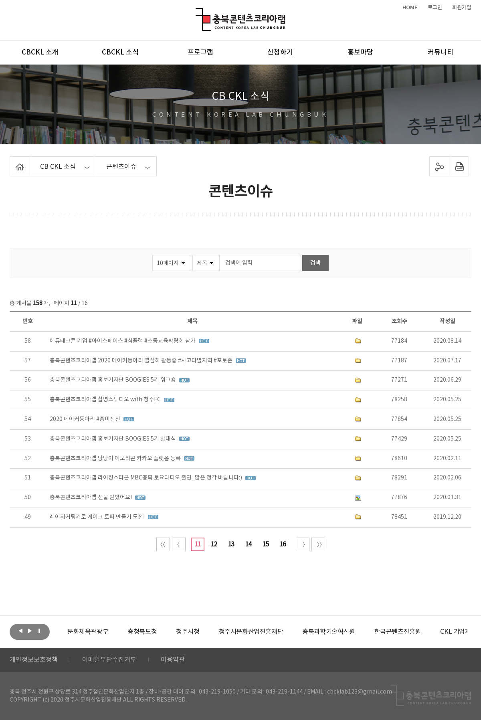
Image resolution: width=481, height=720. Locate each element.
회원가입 (461, 7)
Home (12, 161)
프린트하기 (459, 166)
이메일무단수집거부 (109, 659)
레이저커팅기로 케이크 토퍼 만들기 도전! (98, 517)
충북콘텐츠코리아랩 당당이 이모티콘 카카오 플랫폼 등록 (116, 458)
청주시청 (187, 631)
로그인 (435, 7)
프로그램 (200, 53)
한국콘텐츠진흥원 (397, 631)
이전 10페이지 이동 (179, 544)
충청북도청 (142, 631)
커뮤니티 (440, 53)
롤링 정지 (39, 631)
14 (248, 544)
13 (231, 544)
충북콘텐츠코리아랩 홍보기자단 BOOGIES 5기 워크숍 (113, 380)
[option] (88, 632)
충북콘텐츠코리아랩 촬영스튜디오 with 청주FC (106, 399)
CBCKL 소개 (40, 53)
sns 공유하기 (439, 166)
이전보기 (20, 631)
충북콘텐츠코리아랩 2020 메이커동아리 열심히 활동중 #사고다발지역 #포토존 (142, 361)
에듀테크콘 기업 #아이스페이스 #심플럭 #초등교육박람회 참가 (123, 341)
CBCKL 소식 (120, 53)
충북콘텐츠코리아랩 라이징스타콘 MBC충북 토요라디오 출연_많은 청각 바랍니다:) (146, 478)
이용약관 (173, 659)
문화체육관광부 (87, 631)
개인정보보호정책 (34, 659)
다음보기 (30, 631)
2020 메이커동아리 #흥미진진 (85, 419)
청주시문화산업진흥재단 (251, 631)
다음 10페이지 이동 (302, 544)
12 (213, 544)
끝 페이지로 (318, 544)
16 (282, 544)
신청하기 (280, 53)
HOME (410, 7)
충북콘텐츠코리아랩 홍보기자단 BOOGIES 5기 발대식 (113, 439)
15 (265, 544)
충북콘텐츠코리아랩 (197, 12)
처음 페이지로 (163, 544)
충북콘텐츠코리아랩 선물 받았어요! (91, 497)
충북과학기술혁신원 (328, 631)
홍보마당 (360, 53)
